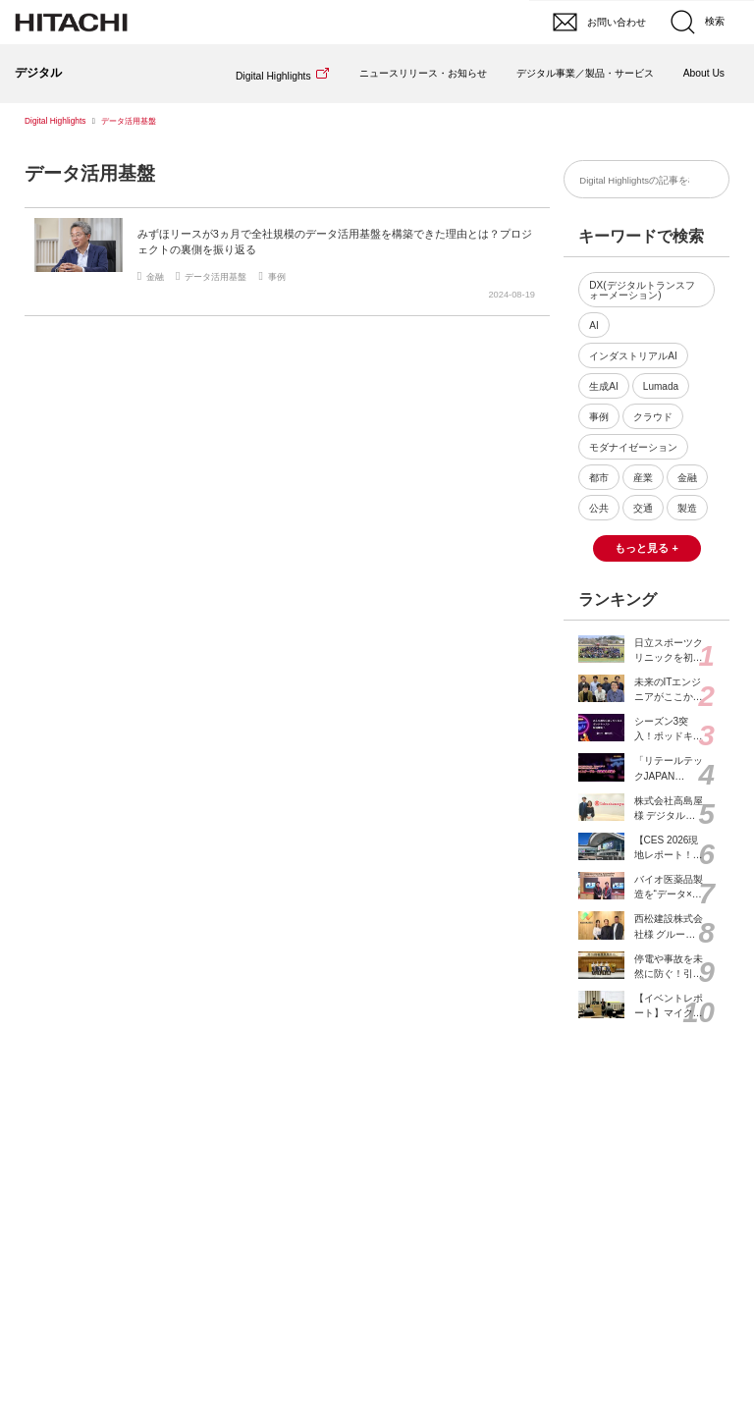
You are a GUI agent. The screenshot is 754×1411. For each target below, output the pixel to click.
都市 (599, 477)
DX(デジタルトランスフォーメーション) (641, 290)
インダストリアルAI (633, 356)
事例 (599, 416)
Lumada (660, 386)
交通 (643, 508)
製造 (687, 508)
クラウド (653, 416)
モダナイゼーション (633, 447)
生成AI (604, 386)
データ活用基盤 (90, 173)
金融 (687, 477)
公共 (599, 508)
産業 (643, 477)
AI (594, 325)
